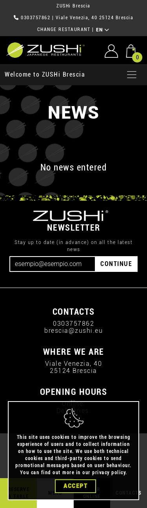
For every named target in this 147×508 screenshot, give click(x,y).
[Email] (52, 264)
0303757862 (35, 17)
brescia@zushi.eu (73, 330)
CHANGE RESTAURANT (64, 29)
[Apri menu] (131, 74)
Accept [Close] (75, 487)
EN (103, 30)
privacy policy (108, 474)
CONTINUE (116, 264)
